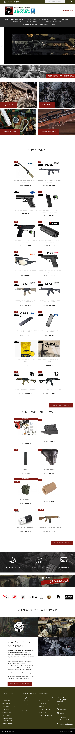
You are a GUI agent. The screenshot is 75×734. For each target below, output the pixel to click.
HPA (6, 19)
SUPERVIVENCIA (31, 22)
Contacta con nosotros (19, 683)
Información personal (46, 698)
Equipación (8, 105)
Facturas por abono (45, 709)
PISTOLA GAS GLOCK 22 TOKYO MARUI (25, 210)
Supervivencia (10, 132)
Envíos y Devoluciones (28, 698)
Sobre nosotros (25, 707)
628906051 (20, 1)
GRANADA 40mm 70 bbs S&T (25, 528)
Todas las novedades (60, 405)
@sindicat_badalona (67, 724)
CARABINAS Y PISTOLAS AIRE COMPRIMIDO (33, 24)
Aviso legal (24, 701)
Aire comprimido (48, 132)
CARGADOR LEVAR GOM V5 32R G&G (49, 438)
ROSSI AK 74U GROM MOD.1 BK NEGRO (49, 390)
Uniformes (47, 105)
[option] (37, 45)
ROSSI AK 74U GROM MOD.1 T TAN (25, 390)
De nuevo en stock (61, 543)
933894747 (9, 1)
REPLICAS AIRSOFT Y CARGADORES (23, 19)
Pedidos (41, 706)
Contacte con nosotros (28, 713)
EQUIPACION (17, 22)
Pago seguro (25, 710)
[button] (5, 45)
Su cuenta (43, 693)
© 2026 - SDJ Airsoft (8, 731)
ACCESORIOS (43, 19)
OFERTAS (54, 24)
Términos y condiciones (28, 704)
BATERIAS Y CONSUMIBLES (61, 19)
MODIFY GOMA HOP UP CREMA (49, 498)
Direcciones (42, 712)
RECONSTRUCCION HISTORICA (51, 22)
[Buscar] (55, 1)
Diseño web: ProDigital (66, 731)
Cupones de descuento (46, 715)
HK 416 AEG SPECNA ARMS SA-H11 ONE (49, 528)
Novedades (68, 10)
